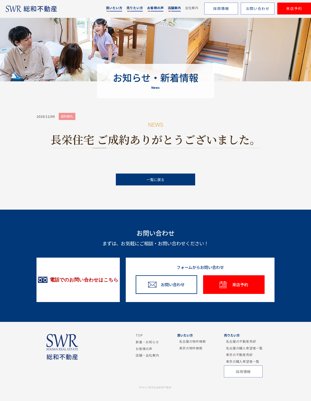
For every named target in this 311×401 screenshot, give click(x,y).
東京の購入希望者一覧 (242, 361)
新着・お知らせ (147, 342)
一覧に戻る (155, 179)
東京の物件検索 (191, 348)
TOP (139, 335)
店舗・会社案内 (147, 355)
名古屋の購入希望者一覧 (244, 348)
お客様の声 (144, 348)
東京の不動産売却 (239, 354)
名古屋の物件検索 (192, 341)
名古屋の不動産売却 (241, 341)
